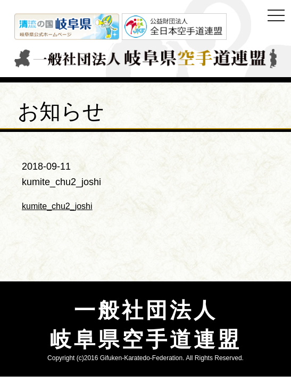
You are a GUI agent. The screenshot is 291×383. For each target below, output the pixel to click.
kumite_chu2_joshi (57, 206)
